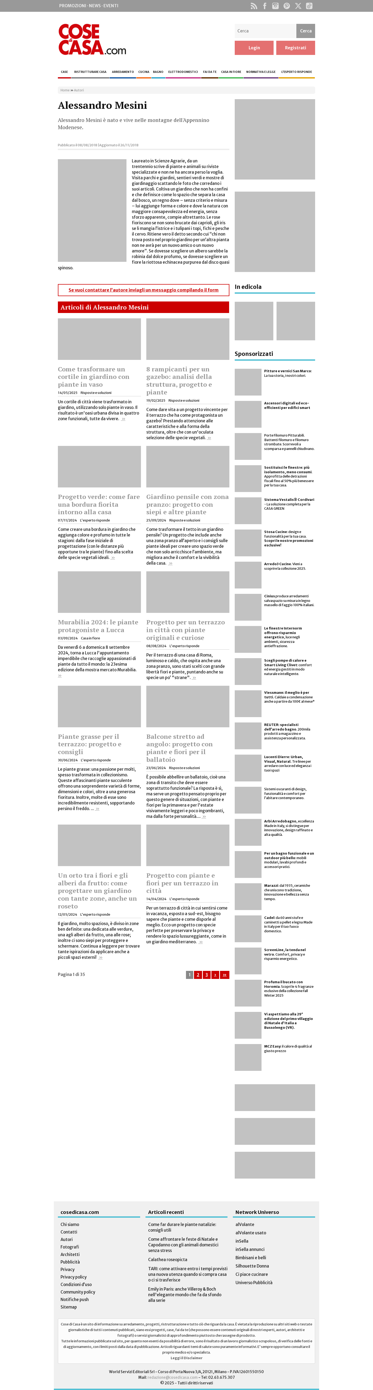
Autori (79, 90)
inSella (242, 1241)
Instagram (275, 6)
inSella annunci (250, 1249)
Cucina (143, 72)
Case (64, 72)
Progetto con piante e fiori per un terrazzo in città (182, 883)
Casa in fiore (231, 72)
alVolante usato (251, 1232)
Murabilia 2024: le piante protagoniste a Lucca (98, 626)
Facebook (264, 6)
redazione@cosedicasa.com (173, 1377)
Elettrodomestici (183, 72)
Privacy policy (74, 1277)
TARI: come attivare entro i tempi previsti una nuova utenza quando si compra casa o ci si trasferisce (187, 1274)
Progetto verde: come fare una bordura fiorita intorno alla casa (99, 504)
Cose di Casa (92, 39)
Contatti (69, 1232)
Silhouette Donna (252, 1266)
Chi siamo (70, 1224)
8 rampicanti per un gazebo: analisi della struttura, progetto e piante (179, 380)
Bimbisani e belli (251, 1257)
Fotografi (70, 1247)
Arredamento (123, 72)
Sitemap (69, 1307)
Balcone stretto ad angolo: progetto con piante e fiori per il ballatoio (179, 748)
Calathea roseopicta (167, 1259)
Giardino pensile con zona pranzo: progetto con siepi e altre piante (187, 504)
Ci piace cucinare (252, 1274)
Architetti (70, 1254)
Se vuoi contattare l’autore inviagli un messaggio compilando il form (144, 290)
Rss (254, 6)
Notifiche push (75, 1299)
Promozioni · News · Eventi (88, 6)
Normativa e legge (260, 72)
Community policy (78, 1292)
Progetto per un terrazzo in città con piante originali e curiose (185, 630)
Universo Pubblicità (254, 1282)
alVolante (245, 1224)
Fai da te (210, 72)
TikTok (309, 6)
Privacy (67, 1269)
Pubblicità (70, 1262)
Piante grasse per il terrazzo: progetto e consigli (89, 744)
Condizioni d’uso (76, 1284)
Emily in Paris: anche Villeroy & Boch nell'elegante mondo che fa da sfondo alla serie (184, 1295)
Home (65, 90)
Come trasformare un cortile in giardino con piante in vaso (93, 377)
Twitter (298, 6)
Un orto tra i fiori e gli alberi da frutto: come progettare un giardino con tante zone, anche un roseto (97, 890)
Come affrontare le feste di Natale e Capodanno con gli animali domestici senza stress (183, 1245)
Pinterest (286, 6)
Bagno (158, 72)
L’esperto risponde (296, 72)
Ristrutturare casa (90, 72)
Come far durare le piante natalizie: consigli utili (182, 1227)
